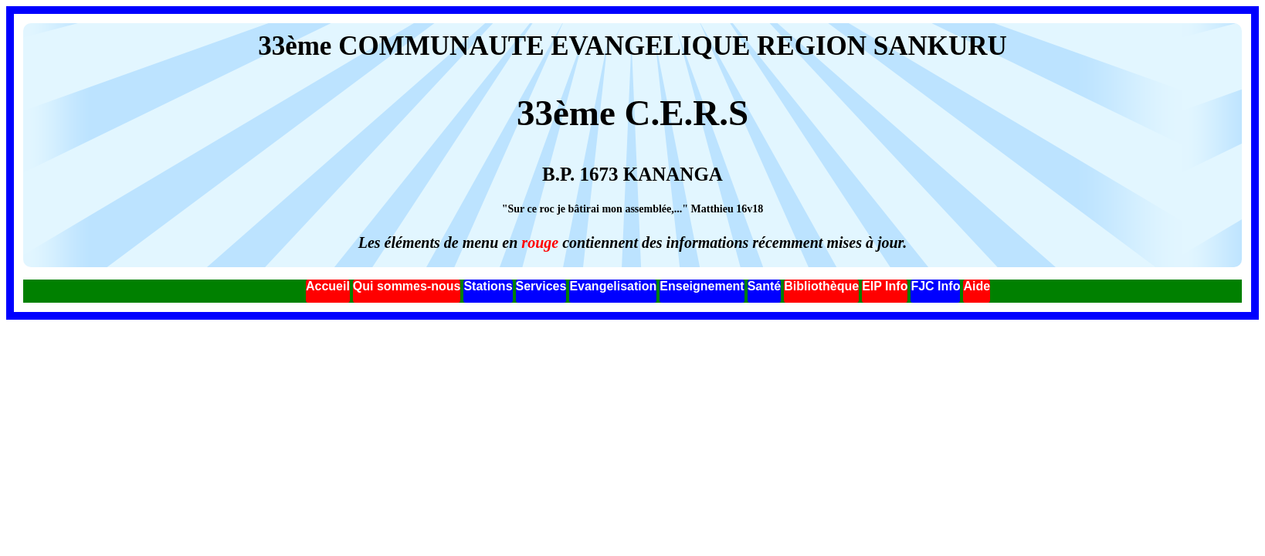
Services (541, 286)
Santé (765, 286)
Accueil (328, 286)
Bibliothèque (821, 286)
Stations (487, 286)
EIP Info (884, 286)
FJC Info (935, 286)
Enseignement (702, 286)
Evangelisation (612, 286)
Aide (976, 286)
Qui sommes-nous (407, 286)
